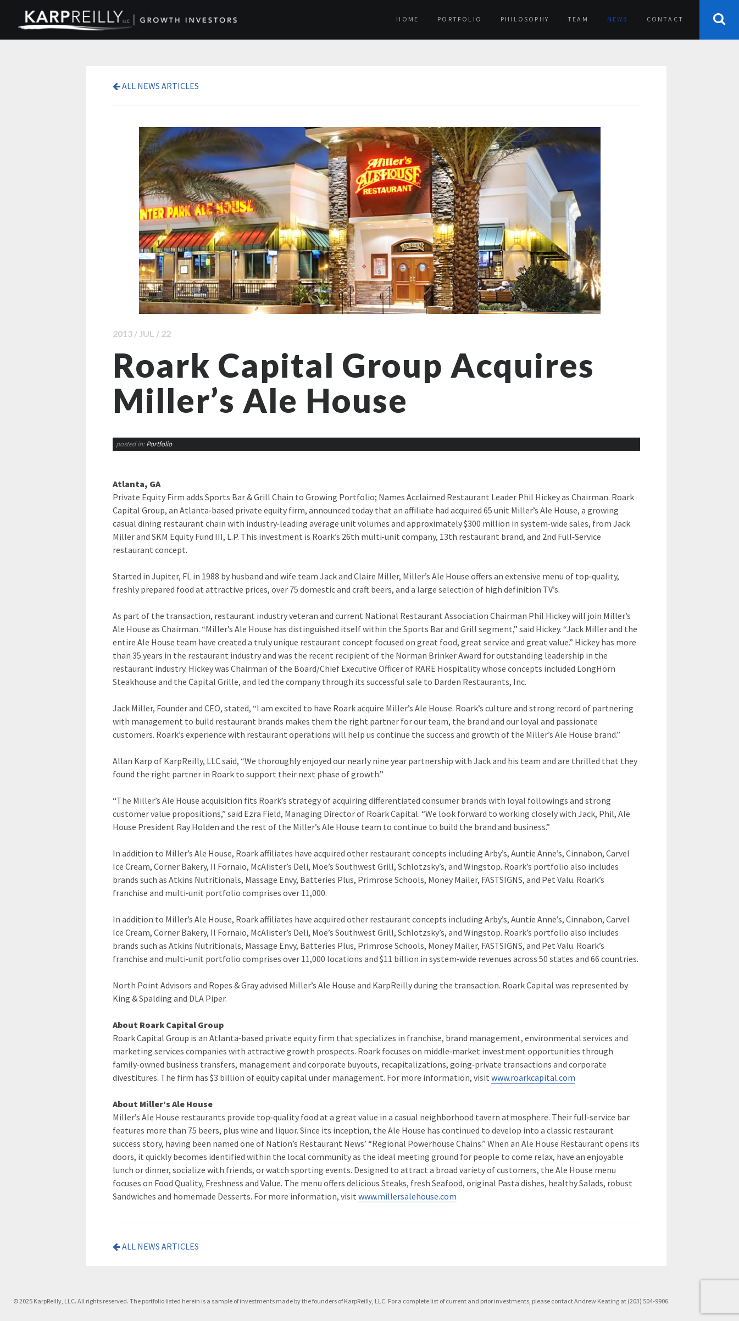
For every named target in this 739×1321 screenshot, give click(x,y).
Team (578, 19)
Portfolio (459, 19)
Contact (665, 19)
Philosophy (525, 19)
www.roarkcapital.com (533, 1077)
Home (407, 19)
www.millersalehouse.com (407, 1196)
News (617, 19)
